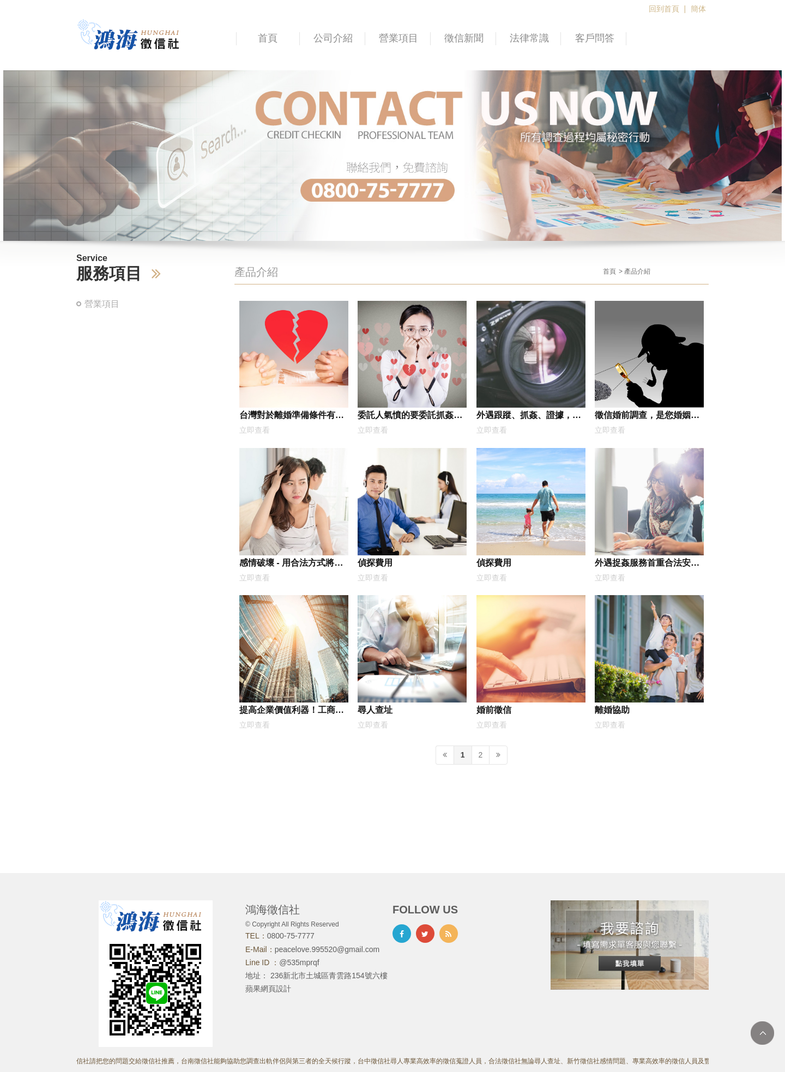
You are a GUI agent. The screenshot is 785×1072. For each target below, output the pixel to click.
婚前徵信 (493, 709)
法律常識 (529, 38)
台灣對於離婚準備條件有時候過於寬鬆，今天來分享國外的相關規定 (291, 417)
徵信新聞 (464, 38)
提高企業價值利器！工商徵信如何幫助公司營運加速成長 (291, 712)
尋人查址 (375, 709)
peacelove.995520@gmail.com (327, 949)
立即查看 (254, 430)
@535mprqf (299, 962)
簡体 (698, 8)
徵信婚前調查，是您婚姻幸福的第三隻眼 (647, 417)
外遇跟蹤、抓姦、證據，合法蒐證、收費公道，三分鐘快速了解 (528, 417)
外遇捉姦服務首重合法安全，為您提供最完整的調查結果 (647, 565)
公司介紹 (333, 38)
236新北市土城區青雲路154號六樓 (329, 975)
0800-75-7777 (291, 935)
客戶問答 (594, 38)
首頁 (267, 38)
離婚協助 (612, 709)
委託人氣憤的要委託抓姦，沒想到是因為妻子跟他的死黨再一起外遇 (410, 417)
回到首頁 (664, 8)
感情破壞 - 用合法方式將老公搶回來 (291, 565)
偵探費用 (375, 562)
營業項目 (398, 38)
